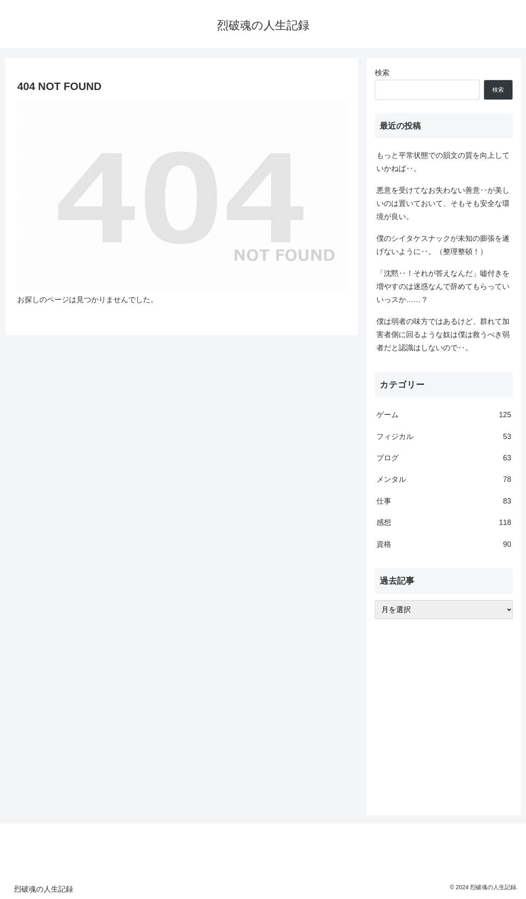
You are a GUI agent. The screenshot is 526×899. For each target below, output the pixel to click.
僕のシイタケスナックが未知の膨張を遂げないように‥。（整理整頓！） (443, 245)
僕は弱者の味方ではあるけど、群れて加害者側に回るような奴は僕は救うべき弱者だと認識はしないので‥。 (443, 334)
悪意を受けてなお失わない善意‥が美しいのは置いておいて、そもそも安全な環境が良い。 (443, 203)
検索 (382, 73)
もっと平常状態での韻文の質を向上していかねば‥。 (443, 162)
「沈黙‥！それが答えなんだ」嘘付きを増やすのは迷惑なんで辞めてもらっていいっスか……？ (443, 286)
